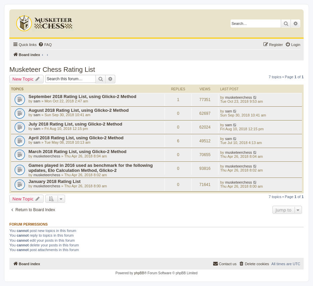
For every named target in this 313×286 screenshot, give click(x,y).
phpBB (139, 273)
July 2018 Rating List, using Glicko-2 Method (75, 124)
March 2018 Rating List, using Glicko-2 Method (77, 151)
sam (37, 101)
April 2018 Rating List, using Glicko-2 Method (76, 137)
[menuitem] (45, 45)
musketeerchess (238, 97)
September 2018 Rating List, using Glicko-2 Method (82, 96)
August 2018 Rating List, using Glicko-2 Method (78, 110)
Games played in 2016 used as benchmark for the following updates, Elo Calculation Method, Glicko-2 (90, 168)
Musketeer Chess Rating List (52, 69)
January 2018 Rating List (54, 181)
